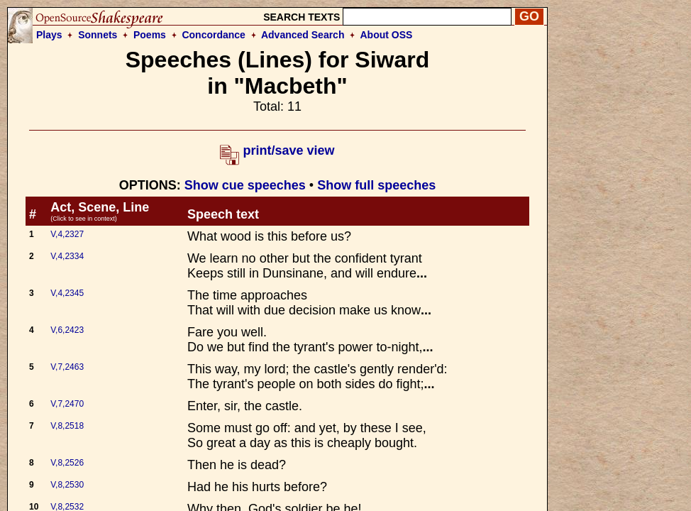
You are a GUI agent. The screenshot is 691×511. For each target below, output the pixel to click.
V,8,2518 (67, 426)
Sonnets (97, 34)
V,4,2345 (67, 293)
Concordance (213, 34)
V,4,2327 (67, 234)
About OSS (386, 34)
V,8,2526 (67, 463)
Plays (49, 34)
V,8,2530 (67, 485)
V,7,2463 (67, 367)
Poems (149, 34)
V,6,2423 (67, 330)
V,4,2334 (67, 256)
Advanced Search (303, 34)
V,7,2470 (67, 404)
